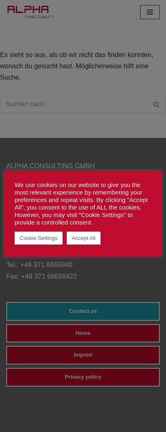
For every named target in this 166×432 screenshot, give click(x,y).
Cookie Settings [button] (39, 238)
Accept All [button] (84, 238)
